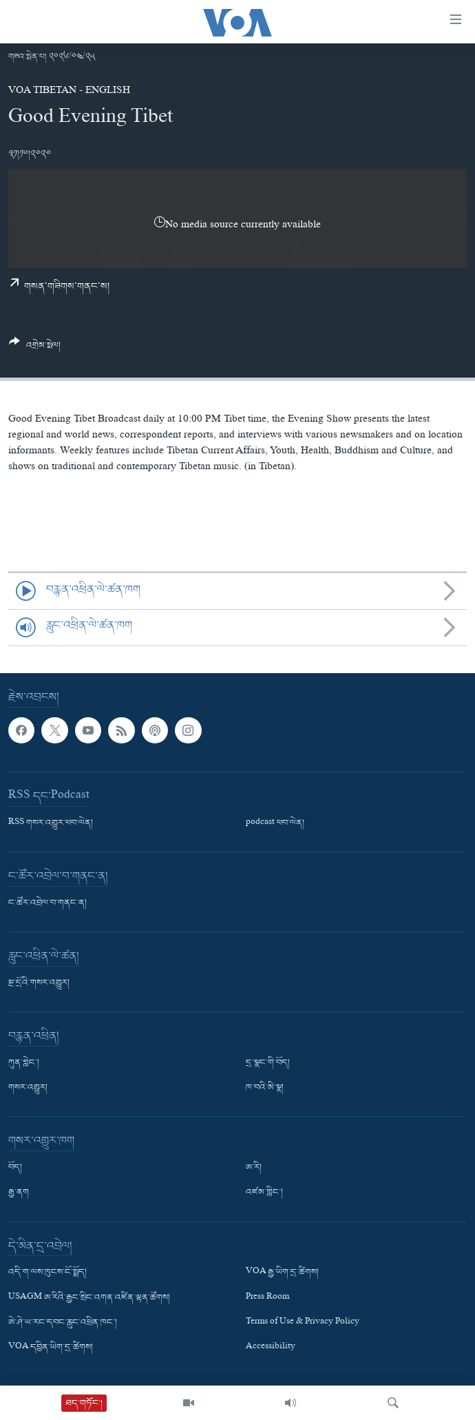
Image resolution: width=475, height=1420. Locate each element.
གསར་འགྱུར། (28, 1088)
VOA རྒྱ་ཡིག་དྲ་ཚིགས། (282, 1272)
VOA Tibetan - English (69, 91)
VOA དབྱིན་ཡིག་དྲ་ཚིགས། (50, 1348)
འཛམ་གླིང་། (264, 1193)
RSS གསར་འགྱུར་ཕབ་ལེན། (50, 823)
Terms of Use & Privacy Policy (302, 1322)
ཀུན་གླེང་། (23, 1063)
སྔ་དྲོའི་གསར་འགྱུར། (39, 983)
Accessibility (270, 1348)
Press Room (267, 1297)
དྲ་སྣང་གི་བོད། (268, 1063)
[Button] (35, 349)
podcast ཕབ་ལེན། (275, 823)
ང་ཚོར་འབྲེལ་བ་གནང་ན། (47, 903)
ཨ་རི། (254, 1168)
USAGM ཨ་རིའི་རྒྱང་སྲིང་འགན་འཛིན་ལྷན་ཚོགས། (89, 1297)
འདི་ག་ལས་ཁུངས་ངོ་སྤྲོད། (47, 1272)
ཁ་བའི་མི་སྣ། (265, 1088)
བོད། (15, 1168)
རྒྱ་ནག (18, 1193)
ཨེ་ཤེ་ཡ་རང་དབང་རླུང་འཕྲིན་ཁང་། (62, 1322)
